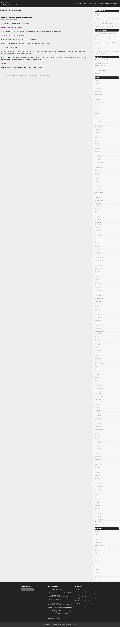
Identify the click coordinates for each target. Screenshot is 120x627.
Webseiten (97, 63)
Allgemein (97, 531)
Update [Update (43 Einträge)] (64, 616)
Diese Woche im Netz (100, 545)
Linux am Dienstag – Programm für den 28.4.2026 (106, 21)
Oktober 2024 (98, 132)
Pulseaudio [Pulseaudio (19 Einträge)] (65, 611)
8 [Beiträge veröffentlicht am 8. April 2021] (85, 594)
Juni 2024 (97, 143)
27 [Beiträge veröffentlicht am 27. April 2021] (79, 600)
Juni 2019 (97, 306)
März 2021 (97, 249)
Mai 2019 (97, 309)
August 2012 (98, 524)
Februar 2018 (98, 350)
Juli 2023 (97, 173)
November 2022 (99, 195)
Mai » (80, 603)
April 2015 (97, 442)
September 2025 (99, 102)
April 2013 (97, 505)
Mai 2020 (97, 276)
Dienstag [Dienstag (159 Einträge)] (56, 595)
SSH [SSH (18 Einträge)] (64, 613)
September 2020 (99, 265)
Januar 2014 (98, 483)
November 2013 (99, 489)
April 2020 (97, 279)
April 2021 (97, 246)
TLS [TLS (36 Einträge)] (57, 616)
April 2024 (97, 148)
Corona (96, 539)
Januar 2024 (98, 156)
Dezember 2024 (99, 126)
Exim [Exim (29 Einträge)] (64, 596)
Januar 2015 (98, 451)
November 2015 (99, 423)
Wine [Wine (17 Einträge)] (53, 618)
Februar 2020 (98, 285)
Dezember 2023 (99, 159)
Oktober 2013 (98, 492)
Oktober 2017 (98, 361)
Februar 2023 (98, 186)
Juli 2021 (97, 238)
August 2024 (98, 137)
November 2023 (99, 162)
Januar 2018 (98, 353)
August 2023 (98, 170)
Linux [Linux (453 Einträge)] (55, 603)
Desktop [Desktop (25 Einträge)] (50, 596)
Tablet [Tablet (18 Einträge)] (54, 616)
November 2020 (99, 260)
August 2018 (98, 333)
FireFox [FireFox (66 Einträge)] (57, 600)
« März (76, 603)
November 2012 (99, 519)
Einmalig (106, 63)
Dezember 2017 (99, 355)
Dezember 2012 (99, 516)
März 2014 (97, 478)
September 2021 (99, 233)
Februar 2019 (98, 317)
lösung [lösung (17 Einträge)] (49, 607)
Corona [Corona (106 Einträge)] (56, 592)
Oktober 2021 (98, 230)
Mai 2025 (97, 113)
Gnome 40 (31, 75)
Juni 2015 (97, 437)
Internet (97, 550)
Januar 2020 (98, 287)
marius (15, 19)
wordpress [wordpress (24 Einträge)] (57, 618)
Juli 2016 (97, 402)
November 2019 (99, 293)
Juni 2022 (97, 208)
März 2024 (97, 151)
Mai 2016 (97, 407)
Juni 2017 (97, 372)
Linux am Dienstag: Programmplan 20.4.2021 (17, 17)
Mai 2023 (97, 178)
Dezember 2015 (99, 421)
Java (85, 3)
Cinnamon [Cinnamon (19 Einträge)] (50, 592)
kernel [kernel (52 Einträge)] (50, 604)
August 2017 (98, 366)
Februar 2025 (98, 121)
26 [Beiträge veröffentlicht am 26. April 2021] (75, 600)
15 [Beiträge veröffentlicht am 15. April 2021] (85, 596)
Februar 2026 (98, 88)
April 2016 (97, 410)
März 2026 (97, 86)
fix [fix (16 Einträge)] (60, 600)
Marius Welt (4, 3)
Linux (74, 3)
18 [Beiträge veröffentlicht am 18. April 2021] (95, 596)
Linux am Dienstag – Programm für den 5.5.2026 (106, 18)
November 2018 (99, 325)
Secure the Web (98, 567)
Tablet (96, 572)
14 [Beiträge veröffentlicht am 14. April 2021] (82, 596)
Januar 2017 (98, 385)
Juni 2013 (97, 500)
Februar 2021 (98, 252)
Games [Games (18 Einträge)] (62, 600)
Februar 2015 (98, 448)
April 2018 (97, 344)
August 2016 (98, 399)
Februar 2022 (98, 219)
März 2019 (97, 314)
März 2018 (97, 347)
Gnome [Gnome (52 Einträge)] (67, 600)
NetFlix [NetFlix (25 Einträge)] (58, 607)
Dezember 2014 (99, 453)
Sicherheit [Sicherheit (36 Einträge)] (57, 613)
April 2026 (97, 83)
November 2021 (99, 227)
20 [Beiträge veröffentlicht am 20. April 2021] (79, 598)
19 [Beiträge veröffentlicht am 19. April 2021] (75, 598)
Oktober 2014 (98, 459)
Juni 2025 (97, 110)
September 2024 (99, 135)
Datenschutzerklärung (111, 3)
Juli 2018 (97, 336)
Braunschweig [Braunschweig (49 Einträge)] (57, 590)
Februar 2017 (98, 383)
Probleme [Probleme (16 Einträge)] (50, 611)
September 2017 (99, 363)
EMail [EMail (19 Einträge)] (61, 596)
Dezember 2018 (99, 323)
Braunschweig (99, 3)
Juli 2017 (97, 369)
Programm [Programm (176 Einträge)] (57, 610)
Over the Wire (47, 75)
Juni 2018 (97, 339)
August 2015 (98, 432)
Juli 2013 (97, 497)
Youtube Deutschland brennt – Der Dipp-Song (105, 23)
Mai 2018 (97, 342)
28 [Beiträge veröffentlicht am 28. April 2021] (82, 600)
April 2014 (97, 475)
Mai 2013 (97, 502)
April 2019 (97, 312)
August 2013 (98, 494)
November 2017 (99, 358)
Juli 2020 (97, 271)
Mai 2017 (97, 374)
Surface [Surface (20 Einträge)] (67, 613)
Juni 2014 (97, 470)
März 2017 (97, 380)
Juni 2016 (97, 404)
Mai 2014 (97, 472)
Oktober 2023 (98, 165)
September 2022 (99, 200)
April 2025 (97, 116)
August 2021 (98, 235)
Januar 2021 (98, 254)
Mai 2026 (97, 80)
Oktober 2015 (98, 426)
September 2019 (99, 298)
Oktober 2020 (98, 263)
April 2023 (97, 181)
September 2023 (99, 167)
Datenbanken (98, 542)
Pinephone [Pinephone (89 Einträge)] (67, 607)
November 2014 (99, 456)
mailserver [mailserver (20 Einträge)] (53, 607)
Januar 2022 (98, 222)
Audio (96, 534)
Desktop (27, 75)
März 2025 (97, 118)
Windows (97, 575)
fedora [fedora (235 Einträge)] (51, 599)
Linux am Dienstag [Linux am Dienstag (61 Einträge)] (65, 604)
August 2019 (98, 301)
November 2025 (99, 97)
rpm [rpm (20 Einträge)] (71, 611)
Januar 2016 (98, 418)
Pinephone (97, 561)
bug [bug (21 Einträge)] (63, 589)
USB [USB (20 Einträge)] (67, 616)
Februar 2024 (98, 154)
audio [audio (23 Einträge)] (49, 589)
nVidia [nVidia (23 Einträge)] (61, 607)
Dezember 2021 (99, 224)
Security (91, 3)
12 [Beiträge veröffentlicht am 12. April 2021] (75, 596)
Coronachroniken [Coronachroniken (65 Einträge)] (65, 592)
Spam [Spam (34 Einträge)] (61, 613)
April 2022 (97, 214)
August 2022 (98, 203)
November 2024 (99, 129)
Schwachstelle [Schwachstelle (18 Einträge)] (51, 613)
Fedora (80, 3)
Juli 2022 (97, 205)
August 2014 (98, 464)
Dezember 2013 (99, 486)
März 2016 (97, 412)
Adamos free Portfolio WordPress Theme (54, 624)
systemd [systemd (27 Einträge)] (50, 616)
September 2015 (99, 429)
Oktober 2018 (98, 328)
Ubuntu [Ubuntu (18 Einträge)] (59, 616)
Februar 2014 (98, 481)
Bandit (22, 75)
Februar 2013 (98, 511)
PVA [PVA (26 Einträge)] (69, 611)
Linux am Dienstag (12, 75)
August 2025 (98, 105)
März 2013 (97, 508)
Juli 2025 (97, 107)
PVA (96, 564)
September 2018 (99, 331)
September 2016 (99, 396)
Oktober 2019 (98, 295)
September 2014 (99, 462)
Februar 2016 (98, 415)
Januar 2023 (98, 189)
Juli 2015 (97, 434)
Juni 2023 (97, 176)
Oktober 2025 (98, 99)
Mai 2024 (97, 146)
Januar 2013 (98, 513)
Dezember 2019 (99, 290)
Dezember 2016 (99, 388)
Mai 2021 (97, 244)
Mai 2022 (97, 211)
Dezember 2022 (99, 192)
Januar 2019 (98, 320)
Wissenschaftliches (99, 577)
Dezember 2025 (99, 94)
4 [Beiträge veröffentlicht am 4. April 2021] (95, 592)
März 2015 (97, 445)
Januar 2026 (98, 91)
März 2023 (97, 184)
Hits (102, 63)
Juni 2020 (97, 274)
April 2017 (97, 377)
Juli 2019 (97, 304)
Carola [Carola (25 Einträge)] (66, 589)
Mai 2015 (97, 440)
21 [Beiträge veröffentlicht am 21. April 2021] (82, 598)
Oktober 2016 (98, 393)
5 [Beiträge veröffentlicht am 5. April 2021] (75, 594)
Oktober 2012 (98, 521)
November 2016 (99, 391)
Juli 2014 (97, 467)
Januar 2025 (98, 124)
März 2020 (97, 282)
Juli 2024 (97, 140)
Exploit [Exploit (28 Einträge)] (68, 596)
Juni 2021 (97, 241)
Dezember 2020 (99, 257)
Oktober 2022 (98, 197)
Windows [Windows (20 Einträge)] (50, 618)
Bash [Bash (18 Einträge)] (52, 589)
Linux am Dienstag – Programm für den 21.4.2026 (106, 26)
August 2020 (98, 268)
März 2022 (97, 216)
